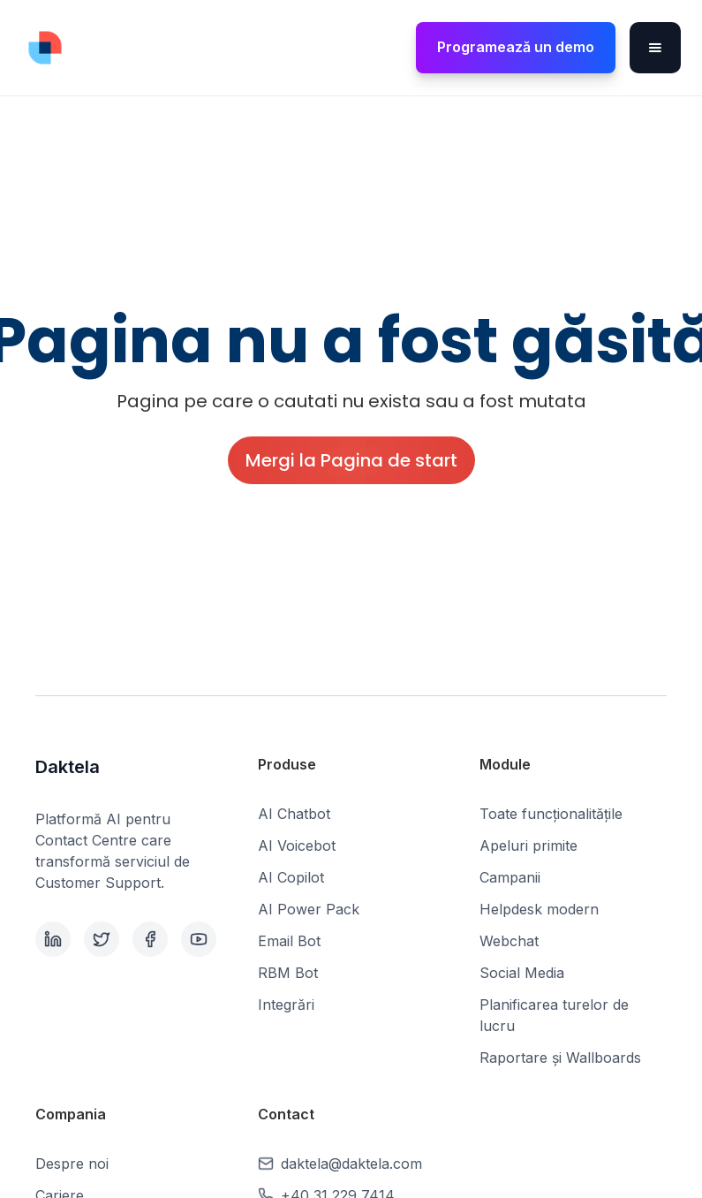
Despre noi (72, 1163)
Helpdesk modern (539, 909)
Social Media (521, 973)
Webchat (509, 941)
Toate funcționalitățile (551, 814)
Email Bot (289, 941)
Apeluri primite (528, 845)
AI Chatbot (294, 814)
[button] (655, 47)
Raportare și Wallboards (560, 1057)
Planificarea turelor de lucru (554, 1015)
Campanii (509, 877)
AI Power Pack (308, 909)
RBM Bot (288, 973)
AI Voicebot (297, 845)
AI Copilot (291, 877)
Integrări (286, 1004)
